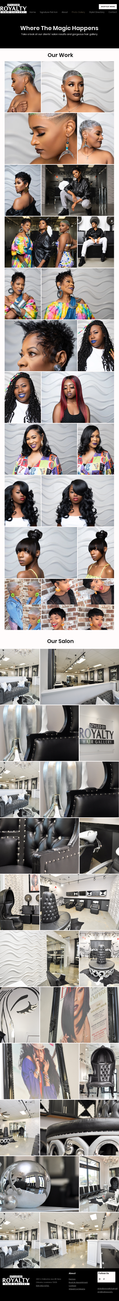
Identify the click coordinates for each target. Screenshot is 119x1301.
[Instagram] (99, 1279)
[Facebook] (104, 1279)
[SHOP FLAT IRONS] (108, 6)
